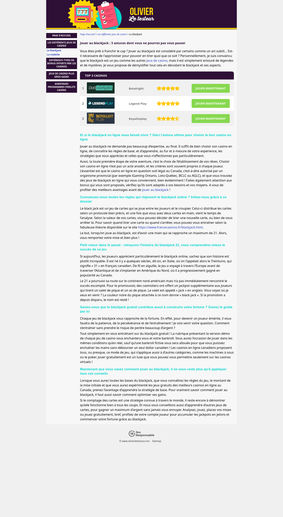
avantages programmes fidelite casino (61, 87)
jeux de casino (156, 60)
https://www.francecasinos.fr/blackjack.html (170, 227)
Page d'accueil (61, 35)
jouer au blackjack (155, 190)
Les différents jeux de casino (62, 44)
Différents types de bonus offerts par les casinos (61, 63)
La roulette (53, 54)
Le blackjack (54, 50)
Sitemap (156, 441)
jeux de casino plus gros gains (61, 75)
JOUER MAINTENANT (211, 88)
